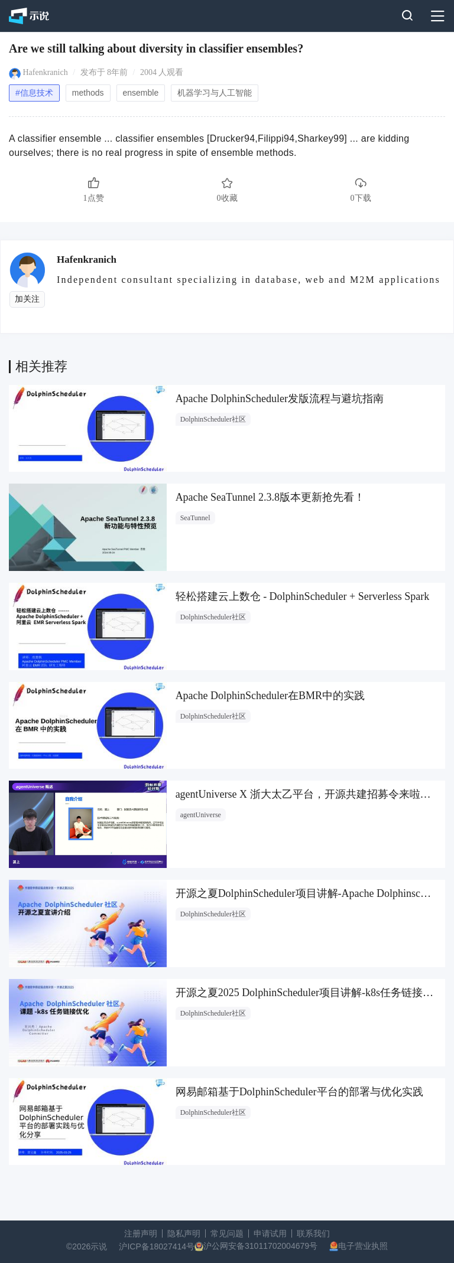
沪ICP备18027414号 (156, 1246)
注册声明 (140, 1233)
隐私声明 (183, 1233)
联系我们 (313, 1233)
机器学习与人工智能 (214, 92)
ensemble (141, 92)
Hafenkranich (45, 72)
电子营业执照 (363, 1246)
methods (88, 92)
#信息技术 (34, 92)
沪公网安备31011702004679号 (260, 1246)
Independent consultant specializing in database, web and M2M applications (248, 280)
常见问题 (227, 1233)
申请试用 (270, 1233)
